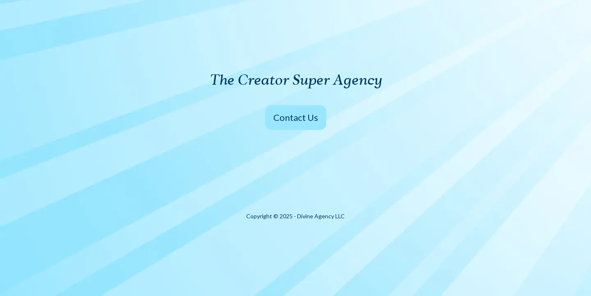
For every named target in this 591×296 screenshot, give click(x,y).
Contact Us (295, 117)
